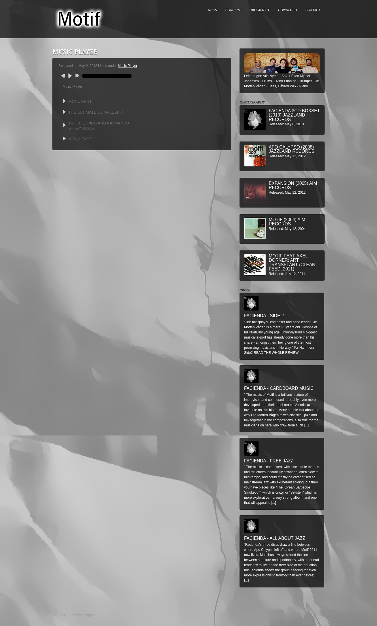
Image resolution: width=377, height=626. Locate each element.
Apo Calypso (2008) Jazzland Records (291, 149)
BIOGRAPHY (260, 10)
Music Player (127, 66)
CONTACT (313, 10)
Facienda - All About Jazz (274, 538)
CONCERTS (233, 10)
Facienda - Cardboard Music (279, 388)
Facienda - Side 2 (264, 315)
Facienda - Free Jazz (268, 460)
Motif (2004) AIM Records (287, 222)
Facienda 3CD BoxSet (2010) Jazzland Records (294, 115)
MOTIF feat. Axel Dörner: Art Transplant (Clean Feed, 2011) (292, 262)
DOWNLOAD (287, 10)
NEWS (212, 10)
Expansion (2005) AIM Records (293, 185)
